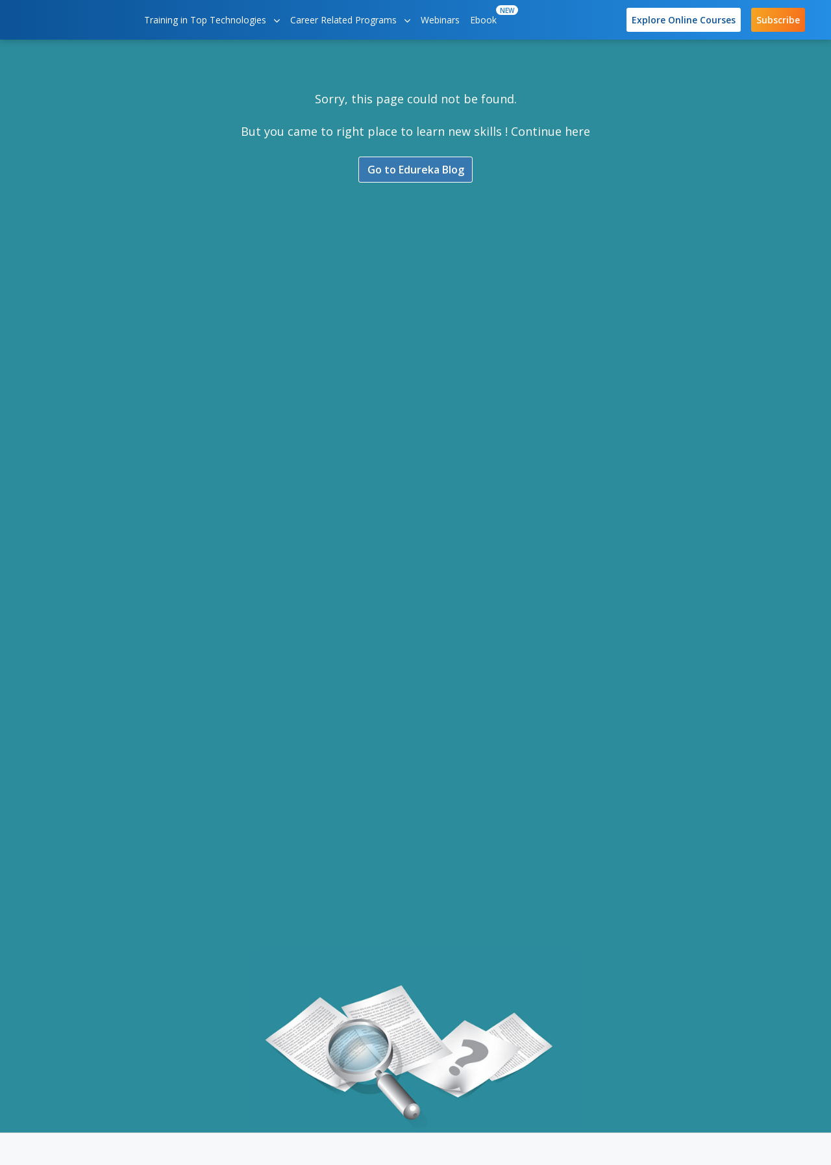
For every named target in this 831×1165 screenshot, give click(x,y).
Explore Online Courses (684, 20)
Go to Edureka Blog (415, 171)
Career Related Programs (350, 20)
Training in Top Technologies (212, 20)
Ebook (486, 15)
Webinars (440, 20)
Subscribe (778, 20)
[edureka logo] (74, 20)
